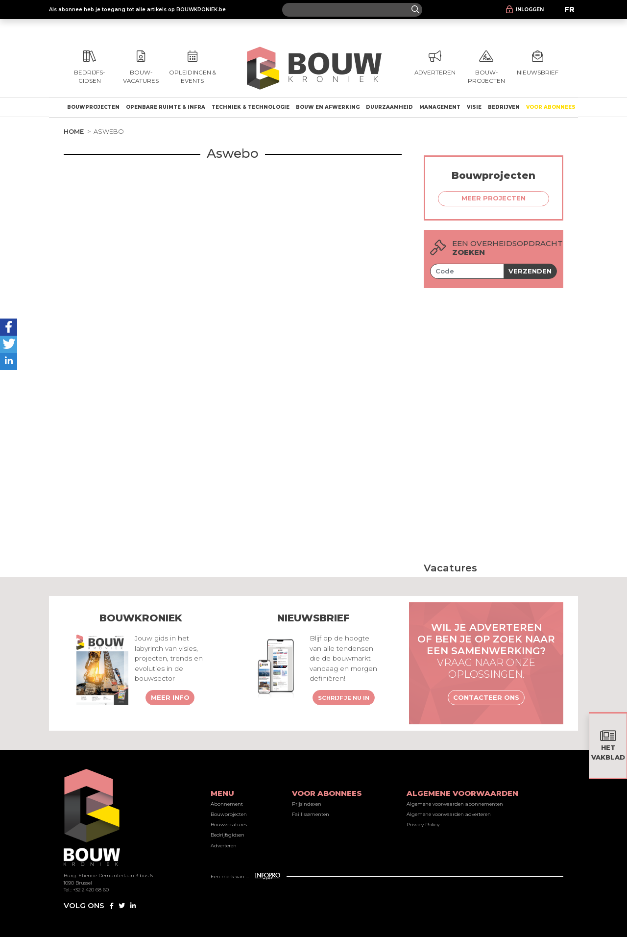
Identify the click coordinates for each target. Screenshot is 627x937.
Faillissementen (310, 814)
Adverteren (224, 845)
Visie (474, 107)
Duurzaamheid (389, 107)
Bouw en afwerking (328, 107)
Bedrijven (504, 107)
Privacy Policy (423, 824)
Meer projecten (493, 198)
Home (74, 131)
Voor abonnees (551, 107)
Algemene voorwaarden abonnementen (455, 804)
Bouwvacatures (229, 824)
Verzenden (530, 271)
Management (439, 107)
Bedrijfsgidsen (227, 835)
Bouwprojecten (93, 107)
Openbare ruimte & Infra (165, 107)
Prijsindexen (306, 804)
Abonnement (227, 804)
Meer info (170, 697)
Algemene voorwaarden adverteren (449, 814)
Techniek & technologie (250, 107)
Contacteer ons (486, 697)
